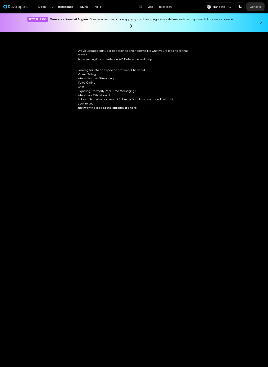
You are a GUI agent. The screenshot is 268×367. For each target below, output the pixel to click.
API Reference (62, 7)
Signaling (107, 91)
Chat (81, 87)
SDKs (84, 7)
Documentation (107, 59)
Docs (42, 7)
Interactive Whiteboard (94, 95)
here (133, 108)
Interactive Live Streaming (96, 78)
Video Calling (87, 74)
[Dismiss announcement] (261, 22)
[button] (169, 6)
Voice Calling (86, 82)
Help (97, 7)
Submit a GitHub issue (133, 99)
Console (255, 7)
